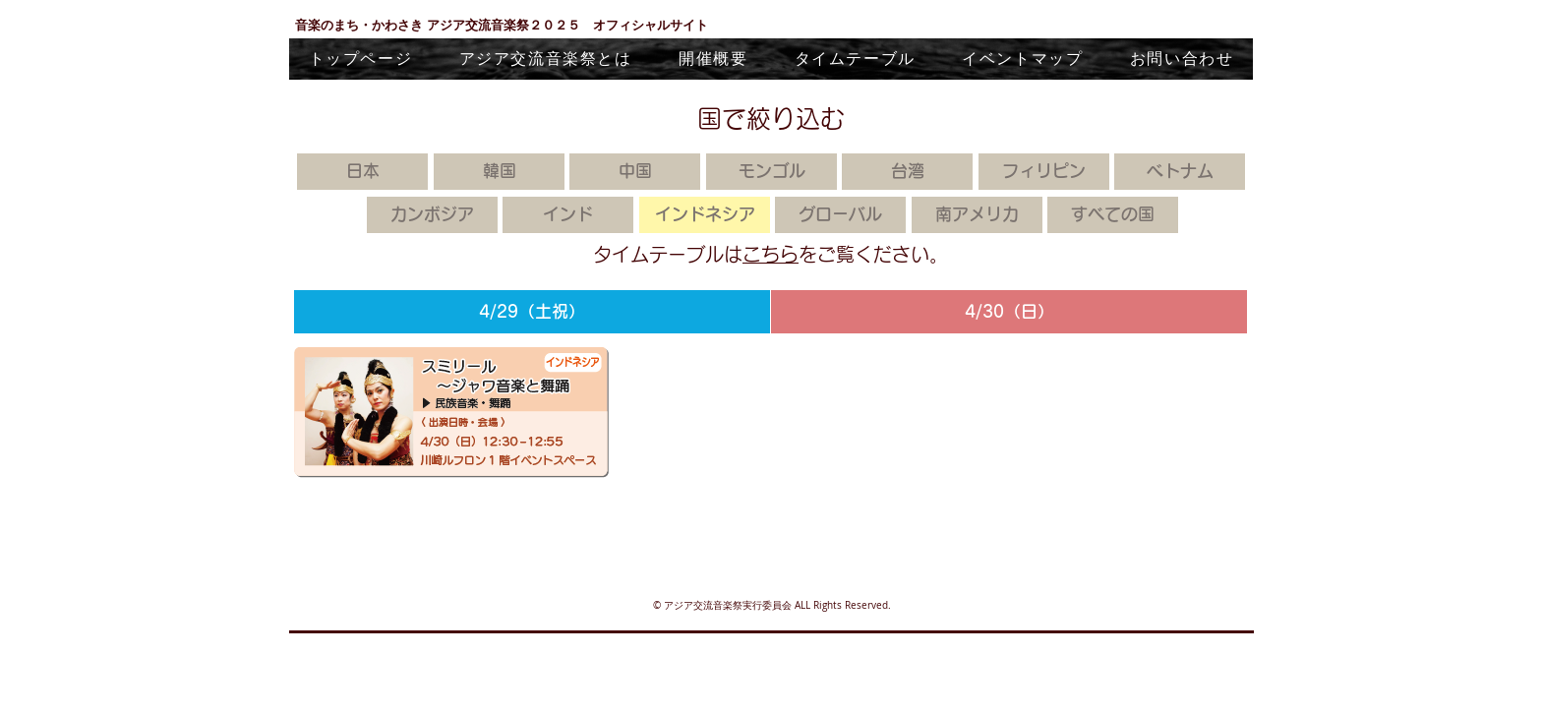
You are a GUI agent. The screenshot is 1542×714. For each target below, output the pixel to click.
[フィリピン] (1044, 171)
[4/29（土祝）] (532, 311)
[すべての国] (1112, 215)
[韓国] (499, 171)
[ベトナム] (1179, 171)
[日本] (362, 171)
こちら (770, 254)
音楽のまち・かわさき (361, 24)
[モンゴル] (771, 171)
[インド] (568, 215)
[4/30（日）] (1009, 311)
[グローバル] (840, 215)
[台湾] (907, 171)
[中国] (634, 171)
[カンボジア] (432, 215)
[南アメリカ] (977, 215)
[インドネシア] (704, 215)
